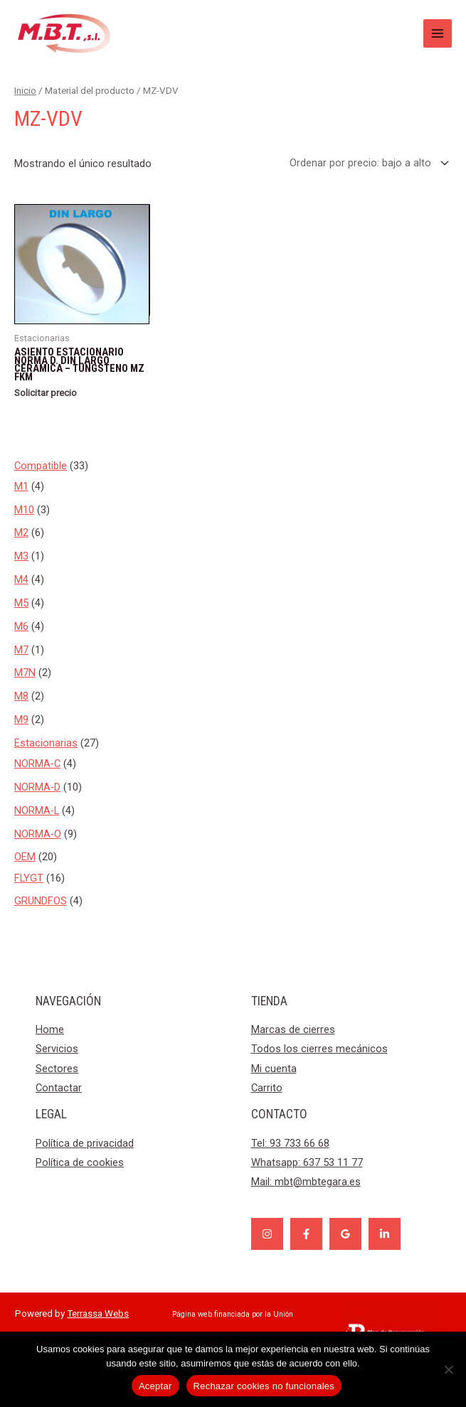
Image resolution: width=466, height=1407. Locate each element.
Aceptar (155, 1386)
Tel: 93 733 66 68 (290, 1143)
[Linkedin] (385, 1234)
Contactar (59, 1087)
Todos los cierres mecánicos (319, 1048)
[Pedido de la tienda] (366, 163)
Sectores (57, 1068)
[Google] (345, 1234)
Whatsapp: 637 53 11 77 (307, 1162)
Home (50, 1029)
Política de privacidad (85, 1143)
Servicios (57, 1048)
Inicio (25, 90)
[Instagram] (267, 1234)
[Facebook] (306, 1234)
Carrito (266, 1087)
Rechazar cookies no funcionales (264, 1386)
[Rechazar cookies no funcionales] (448, 1369)
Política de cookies (80, 1162)
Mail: (306, 1181)
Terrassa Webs (98, 1313)
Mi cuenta (274, 1068)
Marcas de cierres (293, 1029)
